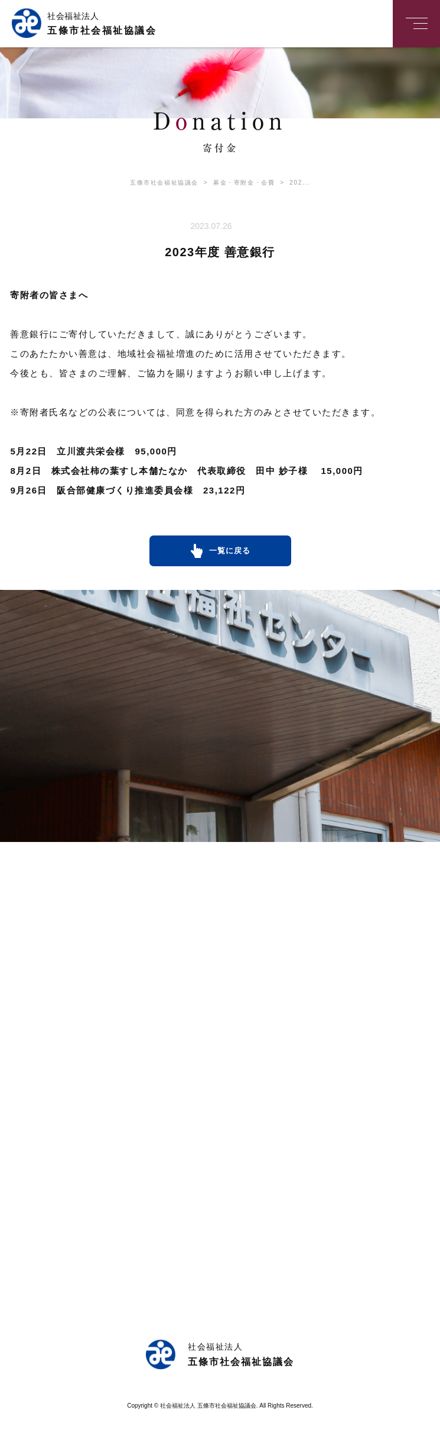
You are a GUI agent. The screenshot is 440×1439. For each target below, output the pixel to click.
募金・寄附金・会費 (236, 182)
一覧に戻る (229, 550)
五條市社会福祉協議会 (164, 182)
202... (292, 182)
